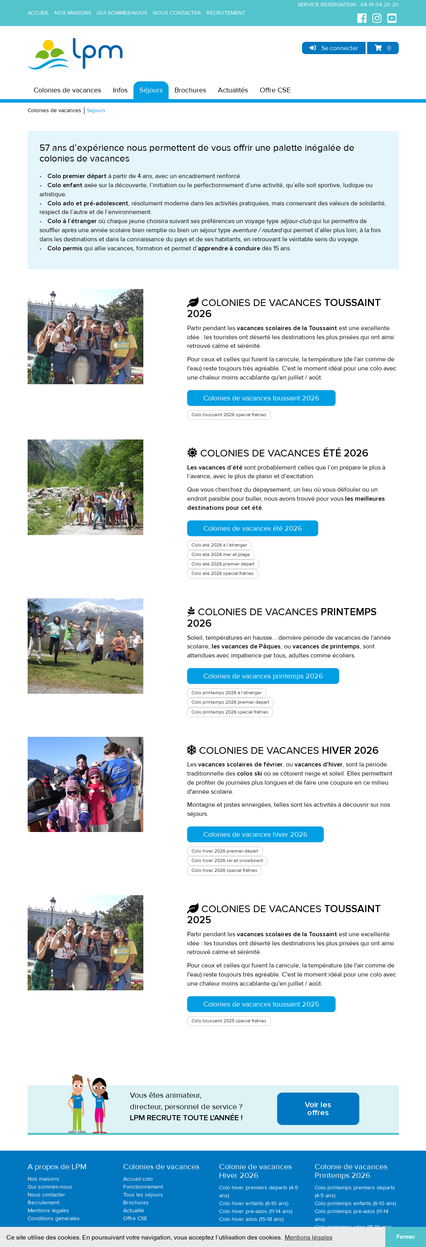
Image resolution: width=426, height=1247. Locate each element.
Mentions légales (48, 1210)
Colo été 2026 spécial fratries (222, 574)
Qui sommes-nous (122, 12)
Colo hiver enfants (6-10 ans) (253, 1203)
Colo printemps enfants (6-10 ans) (355, 1203)
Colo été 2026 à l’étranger (219, 545)
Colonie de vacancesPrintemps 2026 (351, 1171)
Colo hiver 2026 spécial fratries (224, 870)
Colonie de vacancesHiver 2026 (255, 1171)
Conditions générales (54, 1218)
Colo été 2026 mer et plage (220, 555)
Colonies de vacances (67, 90)
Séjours (151, 90)
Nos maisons (72, 12)
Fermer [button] (405, 1236)
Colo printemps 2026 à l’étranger (226, 693)
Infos (120, 90)
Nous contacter (177, 12)
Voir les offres (318, 1109)
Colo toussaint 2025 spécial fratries (228, 1021)
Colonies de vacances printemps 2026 (263, 676)
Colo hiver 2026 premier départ (224, 851)
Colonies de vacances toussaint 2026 (261, 398)
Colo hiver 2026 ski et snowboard (227, 861)
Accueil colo (138, 1179)
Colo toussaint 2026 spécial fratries (228, 415)
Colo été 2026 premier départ (223, 564)
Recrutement (225, 12)
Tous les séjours (143, 1194)
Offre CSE (275, 90)
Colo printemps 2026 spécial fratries (229, 712)
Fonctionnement (143, 1186)
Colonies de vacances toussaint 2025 (261, 1004)
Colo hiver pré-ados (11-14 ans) (255, 1211)
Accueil (38, 12)
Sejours (96, 110)
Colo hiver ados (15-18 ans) (251, 1219)
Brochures (190, 90)
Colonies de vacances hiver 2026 (255, 834)
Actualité (133, 1210)
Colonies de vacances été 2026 (252, 528)
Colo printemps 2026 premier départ (230, 702)
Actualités (233, 90)
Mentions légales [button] (308, 1236)
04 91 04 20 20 (379, 4)
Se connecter (334, 48)
